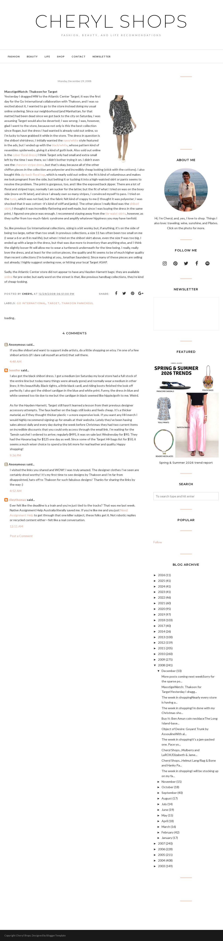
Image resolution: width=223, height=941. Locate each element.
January (167, 838)
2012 (161, 642)
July (164, 804)
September (169, 793)
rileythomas (17, 500)
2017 (161, 626)
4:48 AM (15, 361)
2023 (161, 592)
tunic (13, 199)
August (167, 798)
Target (53, 303)
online (8, 277)
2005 (161, 855)
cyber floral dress (24, 155)
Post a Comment (21, 536)
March (166, 826)
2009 (161, 659)
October (167, 787)
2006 (161, 849)
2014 (161, 631)
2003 (161, 866)
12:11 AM (16, 526)
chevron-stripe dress (29, 165)
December (169, 671)
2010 (161, 654)
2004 (161, 860)
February (168, 832)
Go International (31, 303)
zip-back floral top (33, 174)
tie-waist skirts (115, 213)
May (164, 815)
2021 (161, 603)
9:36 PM (15, 455)
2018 (161, 620)
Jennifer (14, 370)
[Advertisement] (186, 113)
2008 (161, 665)
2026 (161, 575)
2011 (161, 648)
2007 (161, 843)
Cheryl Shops (111, 21)
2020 (161, 609)
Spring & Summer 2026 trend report (186, 462)
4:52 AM (15, 491)
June (165, 809)
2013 (161, 637)
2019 (161, 614)
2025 (161, 580)
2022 (161, 597)
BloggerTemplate (56, 935)
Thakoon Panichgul (77, 303)
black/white (60, 145)
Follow (157, 542)
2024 (161, 586)
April (165, 821)
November (169, 781)
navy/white (70, 140)
